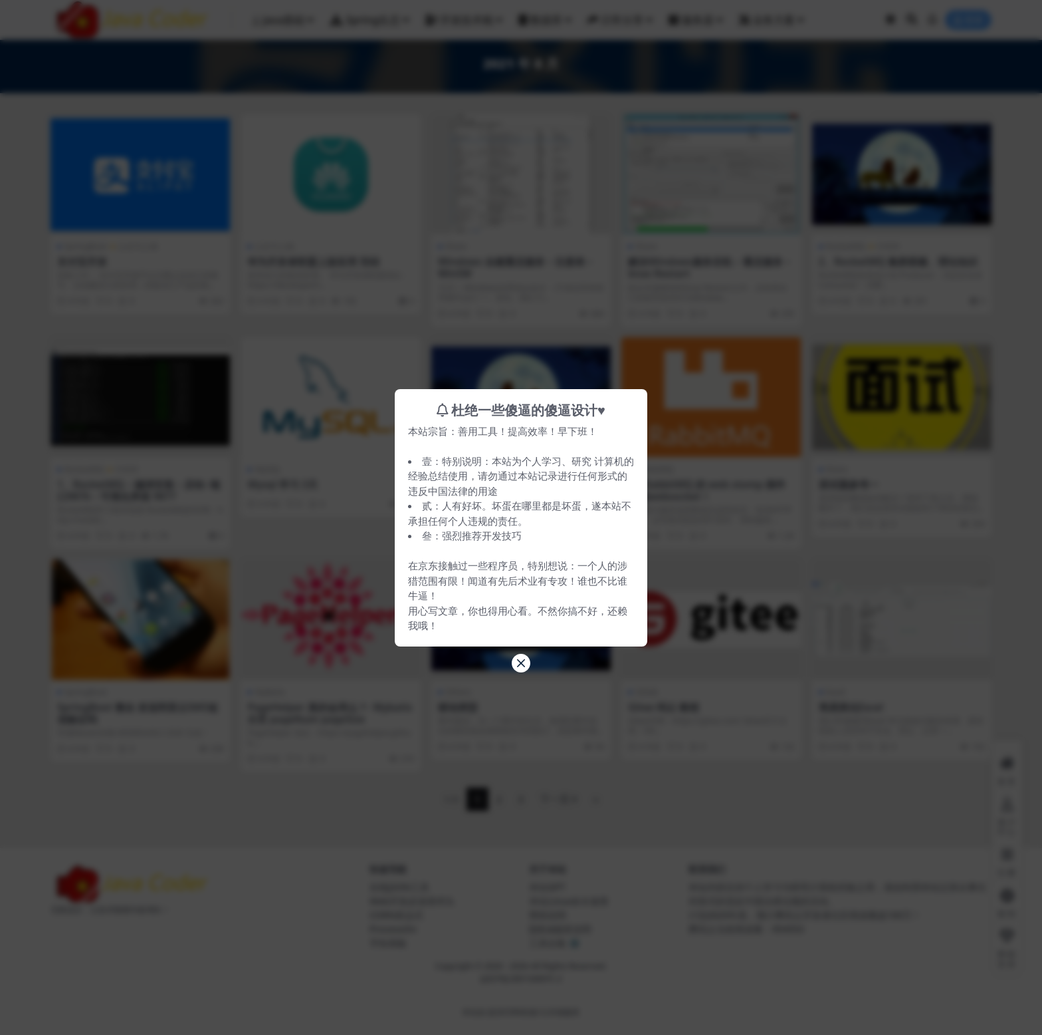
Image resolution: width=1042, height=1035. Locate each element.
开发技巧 (502, 535)
